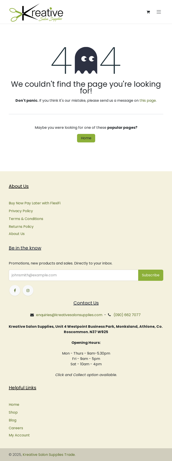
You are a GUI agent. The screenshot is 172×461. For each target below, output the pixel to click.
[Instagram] (28, 290)
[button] (150, 275)
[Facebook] (14, 290)
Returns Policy (21, 226)
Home (86, 138)
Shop (13, 412)
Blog (12, 420)
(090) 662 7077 (127, 314)
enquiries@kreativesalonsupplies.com (69, 314)
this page (148, 100)
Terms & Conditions (26, 218)
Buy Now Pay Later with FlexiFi (34, 203)
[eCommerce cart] (148, 11)
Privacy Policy (21, 211)
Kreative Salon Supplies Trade (49, 454)
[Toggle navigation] (158, 12)
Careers (16, 428)
